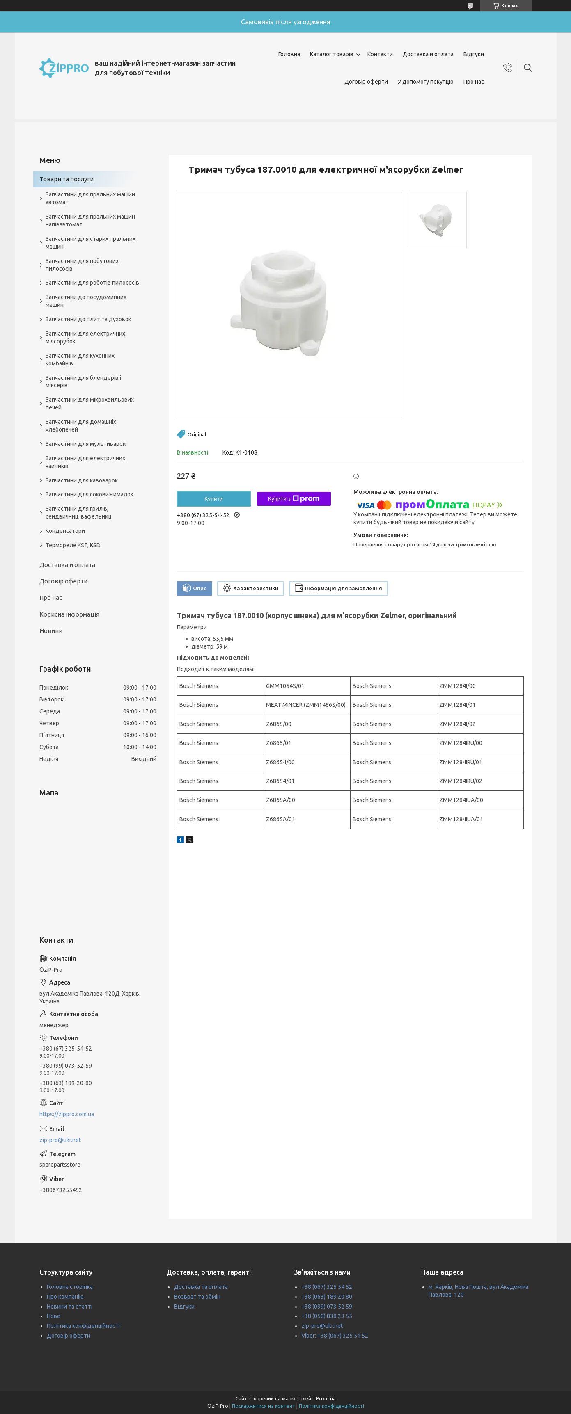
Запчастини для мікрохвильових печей (90, 403)
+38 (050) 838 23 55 (326, 1316)
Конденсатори (65, 531)
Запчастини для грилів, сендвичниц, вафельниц (79, 512)
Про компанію (65, 1296)
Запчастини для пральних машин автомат (90, 198)
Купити (213, 499)
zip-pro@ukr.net (60, 1140)
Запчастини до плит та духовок (88, 319)
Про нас (473, 81)
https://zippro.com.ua (66, 1114)
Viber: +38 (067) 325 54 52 (334, 1335)
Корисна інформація (69, 614)
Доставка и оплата (428, 54)
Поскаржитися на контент (263, 1406)
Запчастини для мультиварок (86, 444)
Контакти (380, 54)
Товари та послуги (66, 179)
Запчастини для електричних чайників (85, 462)
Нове (53, 1316)
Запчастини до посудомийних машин (86, 301)
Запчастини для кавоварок (82, 480)
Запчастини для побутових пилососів (82, 265)
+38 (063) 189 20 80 (326, 1296)
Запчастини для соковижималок (89, 494)
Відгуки (473, 54)
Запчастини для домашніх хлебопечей (81, 425)
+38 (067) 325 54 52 (326, 1287)
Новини (50, 630)
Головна (289, 54)
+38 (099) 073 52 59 (326, 1306)
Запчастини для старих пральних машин (90, 242)
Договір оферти (366, 81)
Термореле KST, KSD (73, 545)
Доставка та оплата (201, 1287)
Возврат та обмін (197, 1296)
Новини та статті (69, 1306)
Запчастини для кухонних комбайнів (80, 359)
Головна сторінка (70, 1287)
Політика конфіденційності (83, 1326)
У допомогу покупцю (426, 81)
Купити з (293, 499)
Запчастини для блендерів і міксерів (83, 382)
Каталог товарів (331, 54)
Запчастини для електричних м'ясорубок (85, 337)
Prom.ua (326, 1398)
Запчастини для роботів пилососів (92, 282)
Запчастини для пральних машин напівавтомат (90, 220)
